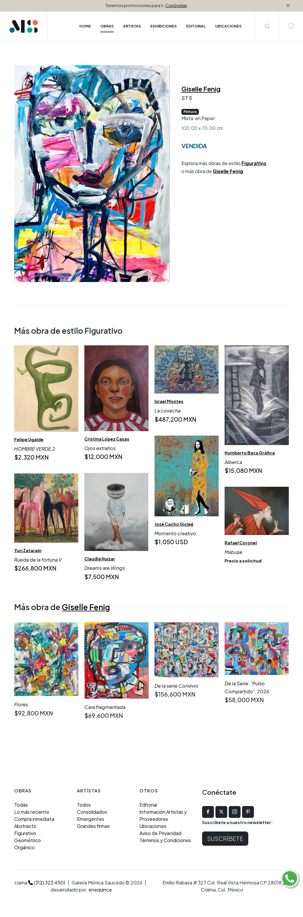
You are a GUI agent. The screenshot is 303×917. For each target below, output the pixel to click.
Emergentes (90, 819)
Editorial (148, 805)
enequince (100, 890)
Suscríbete (225, 838)
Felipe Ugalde (28, 439)
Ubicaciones (152, 826)
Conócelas (176, 5)
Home (85, 26)
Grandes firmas (93, 826)
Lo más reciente (31, 812)
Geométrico (27, 840)
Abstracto (25, 826)
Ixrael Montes (168, 401)
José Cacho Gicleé (174, 524)
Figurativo (253, 163)
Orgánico (24, 847)
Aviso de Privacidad (160, 833)
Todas (21, 805)
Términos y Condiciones (165, 840)
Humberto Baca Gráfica (250, 452)
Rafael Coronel (241, 542)
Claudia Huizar (99, 559)
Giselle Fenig (200, 89)
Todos (84, 805)
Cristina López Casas (106, 438)
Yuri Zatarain (27, 550)
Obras (107, 26)
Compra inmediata (34, 819)
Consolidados (92, 812)
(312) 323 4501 (46, 882)
